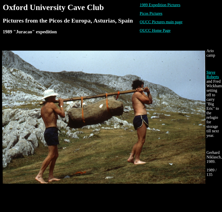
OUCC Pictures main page (161, 22)
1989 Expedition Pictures (160, 5)
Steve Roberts (212, 74)
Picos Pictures (151, 13)
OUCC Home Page (155, 30)
